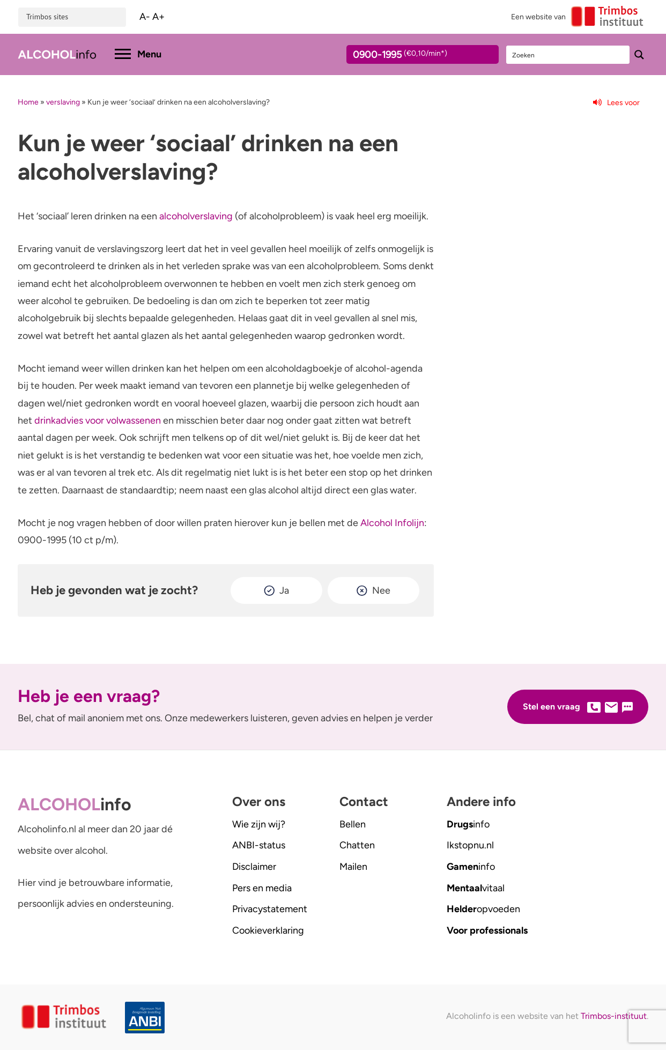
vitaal (476, 888)
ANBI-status (258, 845)
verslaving (63, 102)
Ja (284, 590)
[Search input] (568, 54)
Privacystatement (269, 909)
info (468, 824)
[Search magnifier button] (639, 55)
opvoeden (483, 909)
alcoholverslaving (196, 216)
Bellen (352, 824)
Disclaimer (254, 866)
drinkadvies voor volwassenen (97, 420)
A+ (158, 17)
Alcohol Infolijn (392, 523)
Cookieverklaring (268, 930)
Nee (381, 590)
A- (144, 17)
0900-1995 (413, 56)
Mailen (353, 866)
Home (28, 102)
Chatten (357, 845)
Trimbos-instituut (614, 1016)
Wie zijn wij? (258, 824)
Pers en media (262, 888)
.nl (470, 845)
